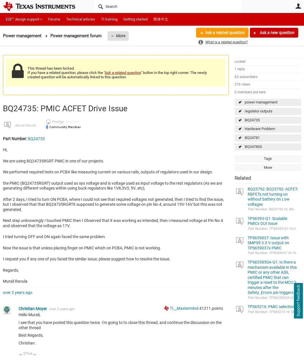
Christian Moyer (33, 308)
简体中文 (160, 19)
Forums (54, 19)
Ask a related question (225, 32)
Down (34, 355)
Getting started (135, 19)
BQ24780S (253, 147)
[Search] (168, 6)
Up (21, 355)
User (298, 6)
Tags (268, 158)
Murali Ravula (25, 125)
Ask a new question (276, 32)
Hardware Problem (260, 129)
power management (261, 102)
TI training (109, 19)
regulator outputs (258, 111)
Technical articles (80, 19)
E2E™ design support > (24, 19)
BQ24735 (252, 120)
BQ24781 (252, 138)
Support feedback (298, 301)
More (120, 36)
